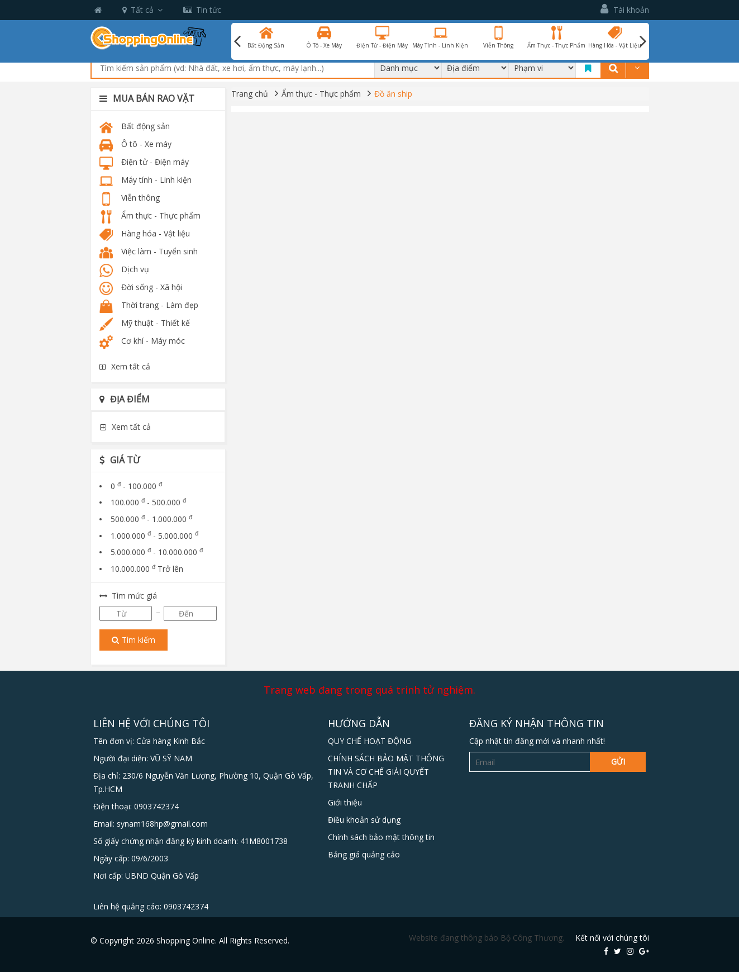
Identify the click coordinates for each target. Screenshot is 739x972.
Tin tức (202, 9)
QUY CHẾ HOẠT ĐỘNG (369, 741)
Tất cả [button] (142, 9)
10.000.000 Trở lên (147, 568)
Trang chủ (249, 93)
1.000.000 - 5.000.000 (154, 535)
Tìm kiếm (133, 639)
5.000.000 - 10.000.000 (157, 552)
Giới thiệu (345, 802)
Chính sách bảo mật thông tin (381, 837)
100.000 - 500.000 (148, 502)
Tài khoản (624, 9)
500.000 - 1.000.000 (151, 519)
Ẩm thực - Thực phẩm (321, 93)
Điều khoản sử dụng (364, 819)
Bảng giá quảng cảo (364, 854)
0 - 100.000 (136, 486)
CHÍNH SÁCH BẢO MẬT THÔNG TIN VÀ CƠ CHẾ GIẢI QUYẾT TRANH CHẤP (386, 771)
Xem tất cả (124, 366)
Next (643, 41)
